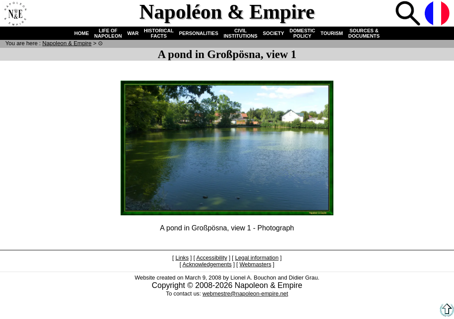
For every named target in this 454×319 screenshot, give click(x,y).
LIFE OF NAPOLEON (108, 33)
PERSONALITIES (199, 33)
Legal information (256, 257)
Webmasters (255, 264)
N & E (66, 43)
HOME (81, 33)
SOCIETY (273, 33)
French (438, 14)
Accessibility (211, 257)
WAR (133, 33)
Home (15, 14)
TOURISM (332, 33)
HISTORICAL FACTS (159, 33)
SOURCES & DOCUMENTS (364, 33)
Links (182, 257)
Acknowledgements (206, 264)
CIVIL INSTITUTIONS (240, 33)
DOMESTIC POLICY (302, 33)
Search (408, 14)
